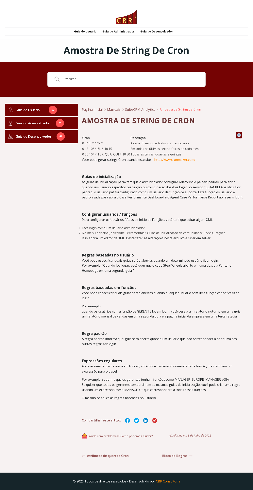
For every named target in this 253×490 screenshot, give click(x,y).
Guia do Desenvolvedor (156, 30)
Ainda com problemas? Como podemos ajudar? (117, 436)
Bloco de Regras (177, 456)
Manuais (114, 110)
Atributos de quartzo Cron (105, 456)
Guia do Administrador (118, 30)
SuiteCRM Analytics (140, 110)
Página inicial (92, 110)
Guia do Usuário (85, 30)
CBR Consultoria (168, 481)
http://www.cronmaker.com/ (174, 160)
